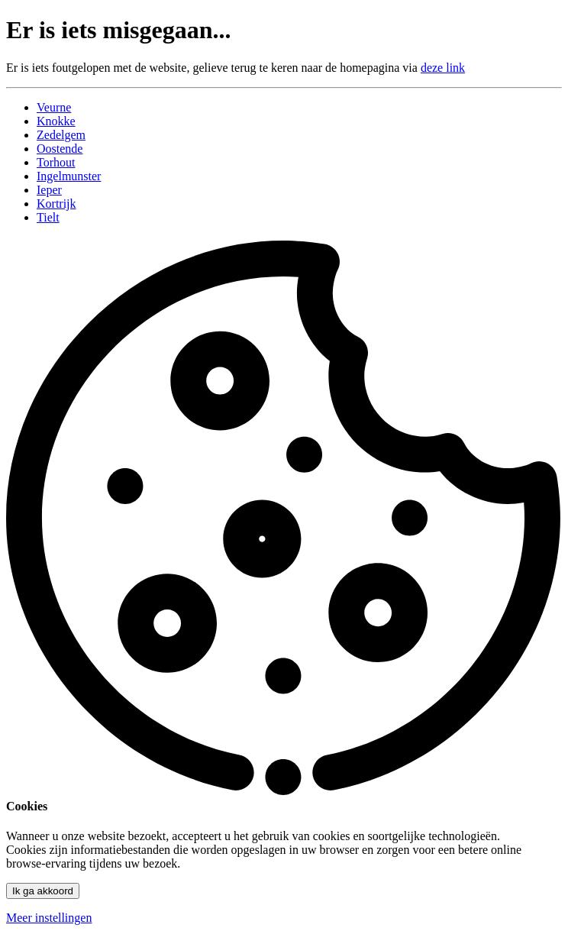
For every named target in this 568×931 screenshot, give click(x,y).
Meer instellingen (49, 917)
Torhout (56, 162)
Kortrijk (56, 203)
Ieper (49, 189)
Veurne (54, 107)
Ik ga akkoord (42, 891)
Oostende (59, 148)
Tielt (48, 217)
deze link (443, 67)
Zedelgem (61, 134)
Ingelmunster (69, 176)
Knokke (56, 121)
